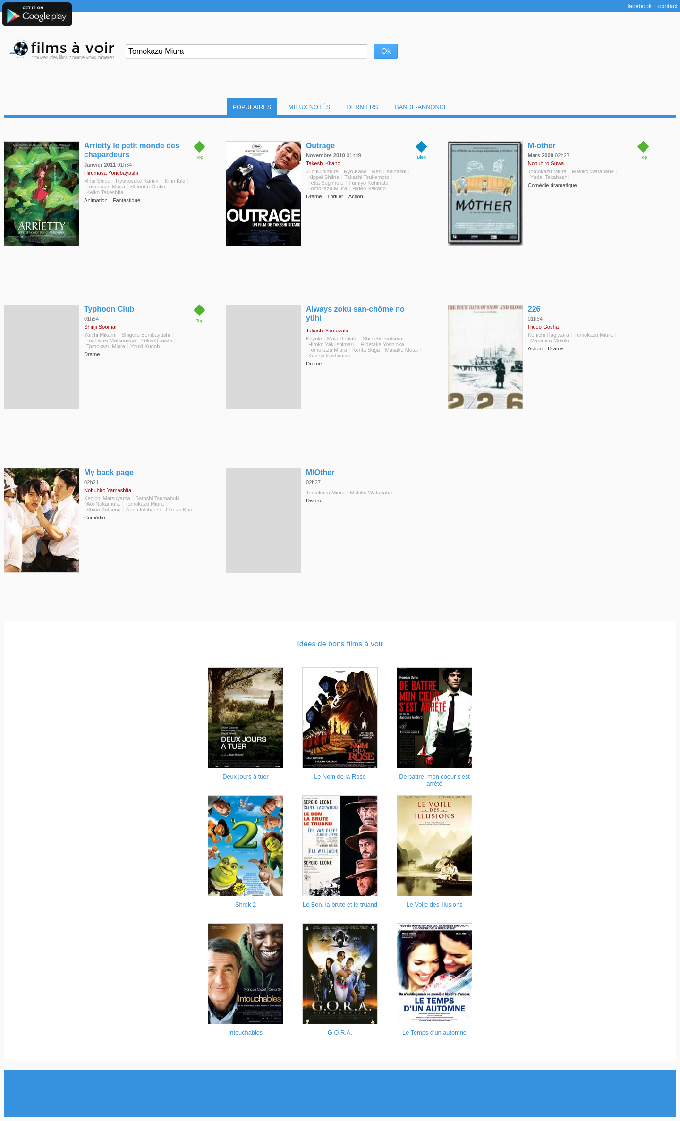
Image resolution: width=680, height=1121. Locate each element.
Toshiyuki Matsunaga (111, 340)
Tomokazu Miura (105, 186)
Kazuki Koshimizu (329, 355)
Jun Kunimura (322, 171)
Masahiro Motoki (549, 340)
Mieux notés (309, 106)
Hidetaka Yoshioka (382, 344)
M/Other (320, 472)
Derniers (362, 106)
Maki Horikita (342, 338)
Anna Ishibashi (143, 509)
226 (534, 309)
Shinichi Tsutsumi (383, 338)
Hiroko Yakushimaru (332, 344)
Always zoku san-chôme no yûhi (355, 313)
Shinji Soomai (100, 327)
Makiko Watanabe (593, 171)
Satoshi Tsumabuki (158, 498)
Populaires (251, 106)
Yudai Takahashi (549, 177)
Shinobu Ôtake (147, 186)
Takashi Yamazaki (327, 330)
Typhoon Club (109, 309)
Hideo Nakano (369, 188)
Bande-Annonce (421, 106)
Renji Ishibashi (389, 171)
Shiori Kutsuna (103, 509)
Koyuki (314, 338)
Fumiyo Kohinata (369, 183)
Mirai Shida (97, 181)
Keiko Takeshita (104, 192)
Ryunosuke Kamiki (138, 181)
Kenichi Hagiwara (548, 335)
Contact (668, 5)
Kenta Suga (366, 350)
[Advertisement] (340, 1093)
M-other (542, 146)
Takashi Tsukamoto (366, 177)
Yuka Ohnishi (156, 340)
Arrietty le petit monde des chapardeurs (131, 150)
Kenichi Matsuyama (107, 498)
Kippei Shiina (323, 177)
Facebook (639, 5)
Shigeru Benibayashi (145, 335)
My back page (109, 472)
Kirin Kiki (175, 181)
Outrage (320, 146)
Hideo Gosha (543, 327)
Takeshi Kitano (323, 163)
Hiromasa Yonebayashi (111, 173)
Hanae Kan (179, 509)
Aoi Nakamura (103, 504)
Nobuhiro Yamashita (107, 490)
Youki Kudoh (145, 346)
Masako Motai (401, 350)
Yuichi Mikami (100, 335)
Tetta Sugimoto (326, 183)
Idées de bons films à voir (339, 644)
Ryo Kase (355, 171)
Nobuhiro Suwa (546, 163)
